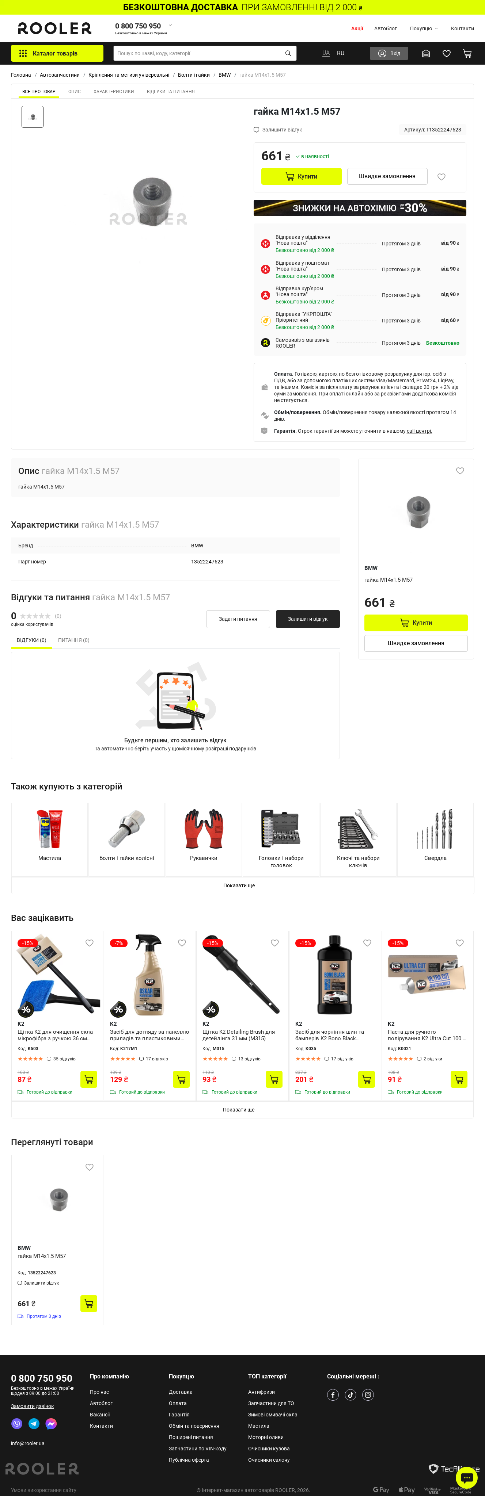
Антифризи (261, 1392)
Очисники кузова (269, 1448)
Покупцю (424, 28)
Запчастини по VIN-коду (198, 1448)
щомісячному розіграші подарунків (214, 748)
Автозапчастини (60, 75)
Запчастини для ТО (271, 1403)
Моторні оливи (266, 1437)
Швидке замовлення (387, 176)
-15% (27, 943)
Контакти (462, 28)
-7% (119, 943)
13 (249, 1058)
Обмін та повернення (194, 1426)
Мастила (258, 1426)
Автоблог (385, 28)
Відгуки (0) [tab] (31, 640)
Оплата (178, 1403)
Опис (74, 91)
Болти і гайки (194, 75)
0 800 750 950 (41, 1378)
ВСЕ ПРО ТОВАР (39, 91)
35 (64, 1058)
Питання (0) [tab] (74, 640)
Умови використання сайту (43, 1490)
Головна (21, 75)
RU (340, 53)
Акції (357, 28)
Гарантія (179, 1414)
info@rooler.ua (28, 1443)
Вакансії (100, 1414)
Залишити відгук (308, 619)
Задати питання (238, 619)
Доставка (181, 1392)
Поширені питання (191, 1437)
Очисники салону (269, 1460)
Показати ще (239, 885)
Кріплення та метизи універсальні (128, 75)
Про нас (99, 1392)
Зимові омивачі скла (273, 1414)
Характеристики (114, 91)
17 (157, 1058)
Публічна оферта (189, 1460)
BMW (225, 75)
